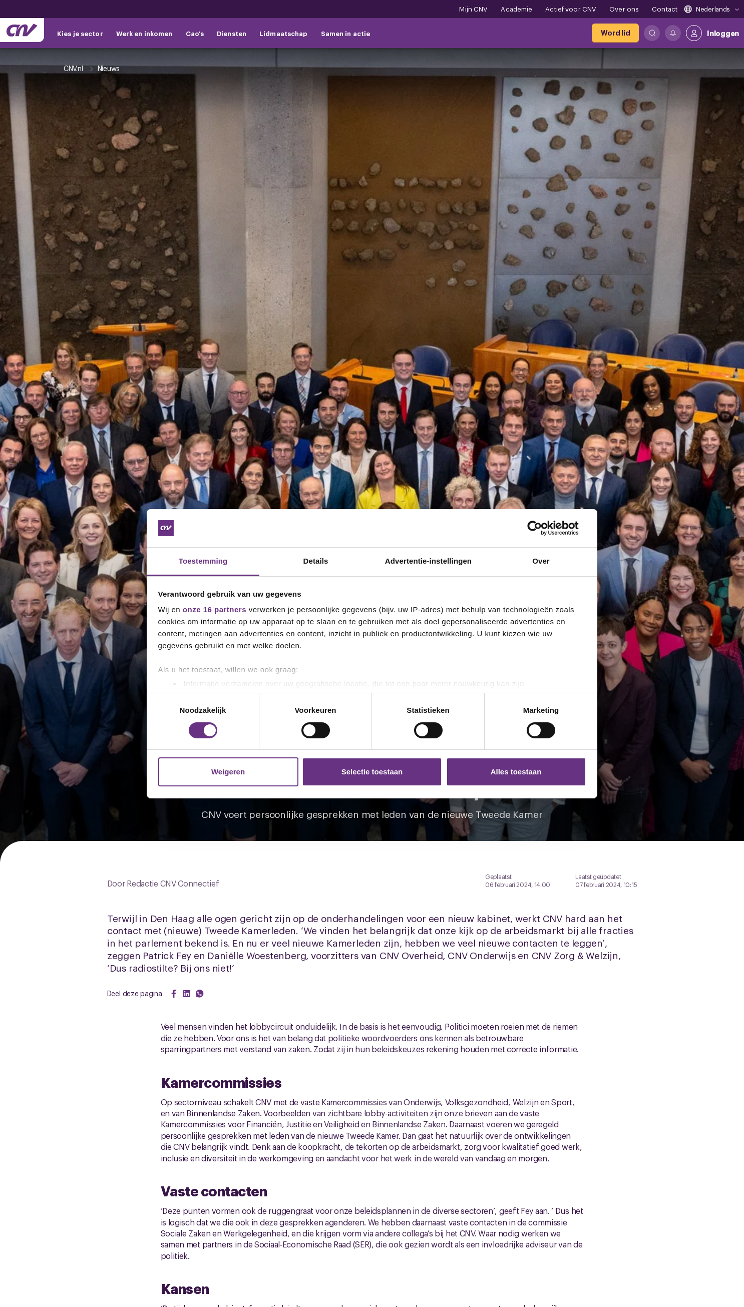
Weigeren (228, 771)
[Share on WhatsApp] (200, 994)
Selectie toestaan (372, 771)
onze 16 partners (214, 609)
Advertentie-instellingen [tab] (428, 561)
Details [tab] (315, 561)
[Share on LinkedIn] (187, 994)
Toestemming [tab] (203, 561)
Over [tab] (541, 561)
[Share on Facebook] (174, 994)
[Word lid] (615, 33)
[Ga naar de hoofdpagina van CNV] (22, 30)
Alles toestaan (516, 771)
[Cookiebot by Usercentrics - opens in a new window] (542, 528)
